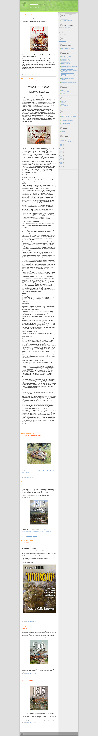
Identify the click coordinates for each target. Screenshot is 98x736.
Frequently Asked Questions (66, 20)
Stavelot (62, 90)
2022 (61, 145)
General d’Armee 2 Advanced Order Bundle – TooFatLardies (36, 24)
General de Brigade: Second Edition (67, 48)
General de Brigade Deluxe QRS (67, 69)
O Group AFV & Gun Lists (66, 56)
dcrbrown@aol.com (62, 41)
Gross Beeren (63, 101)
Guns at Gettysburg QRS (65, 63)
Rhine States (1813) (65, 105)
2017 (61, 149)
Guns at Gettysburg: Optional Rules (67, 80)
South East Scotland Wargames (67, 120)
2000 (61, 167)
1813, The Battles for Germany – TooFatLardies (40, 531)
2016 (61, 151)
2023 (61, 144)
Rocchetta (63, 93)
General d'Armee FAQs (65, 60)
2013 (61, 155)
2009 (61, 160)
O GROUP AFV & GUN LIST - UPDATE (32, 435)
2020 (61, 147)
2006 (61, 165)
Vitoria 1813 (25, 628)
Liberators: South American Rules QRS (68, 82)
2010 (61, 159)
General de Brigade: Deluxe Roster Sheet (69, 66)
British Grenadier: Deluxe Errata (67, 67)
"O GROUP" (25, 543)
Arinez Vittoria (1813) (65, 91)
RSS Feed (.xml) (64, 131)
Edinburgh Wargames (65, 119)
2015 (61, 152)
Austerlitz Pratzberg (64, 106)
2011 (61, 158)
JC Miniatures (63, 117)
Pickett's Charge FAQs (65, 57)
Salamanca (63, 102)
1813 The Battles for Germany (29, 484)
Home (35, 726)
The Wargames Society (65, 123)
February (63, 140)
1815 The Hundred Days (28, 680)
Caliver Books (67, 27)
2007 (61, 163)
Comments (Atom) (31, 729)
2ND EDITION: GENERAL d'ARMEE (31, 81)
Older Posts (53, 726)
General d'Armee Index (65, 59)
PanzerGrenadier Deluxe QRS (66, 64)
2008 (61, 162)
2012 (61, 156)
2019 (61, 148)
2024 (61, 138)
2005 (61, 166)
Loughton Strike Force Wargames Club (68, 116)
